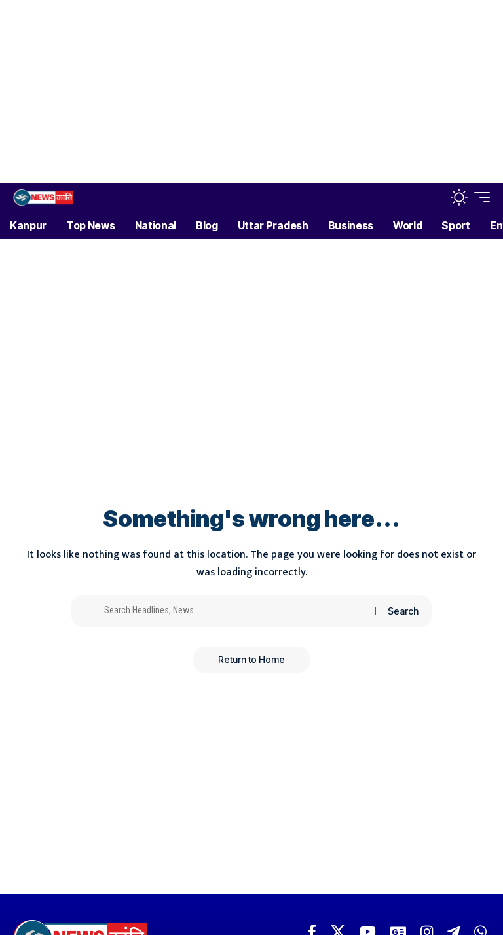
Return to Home (251, 659)
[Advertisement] (246, 91)
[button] (430, 197)
